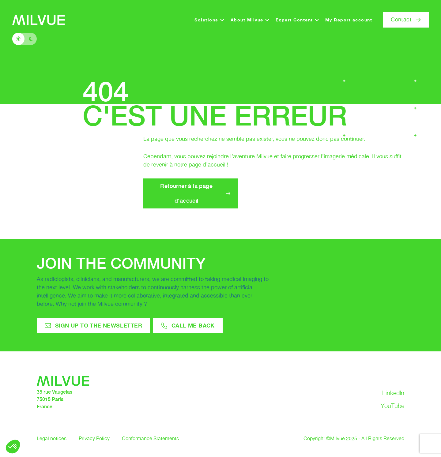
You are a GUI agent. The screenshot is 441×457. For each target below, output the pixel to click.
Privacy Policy (94, 439)
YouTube (392, 406)
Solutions (206, 19)
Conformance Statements (150, 439)
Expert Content (294, 19)
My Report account (348, 19)
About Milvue (247, 19)
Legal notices (51, 439)
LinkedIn (393, 393)
